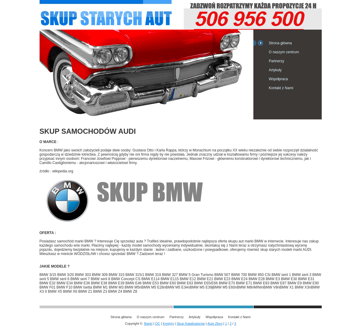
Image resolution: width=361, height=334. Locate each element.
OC (157, 323)
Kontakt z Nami (281, 88)
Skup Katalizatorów (191, 323)
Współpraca (278, 79)
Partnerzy (276, 61)
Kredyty (168, 323)
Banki (148, 323)
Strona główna (280, 43)
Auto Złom (214, 323)
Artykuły (275, 70)
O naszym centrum (284, 52)
